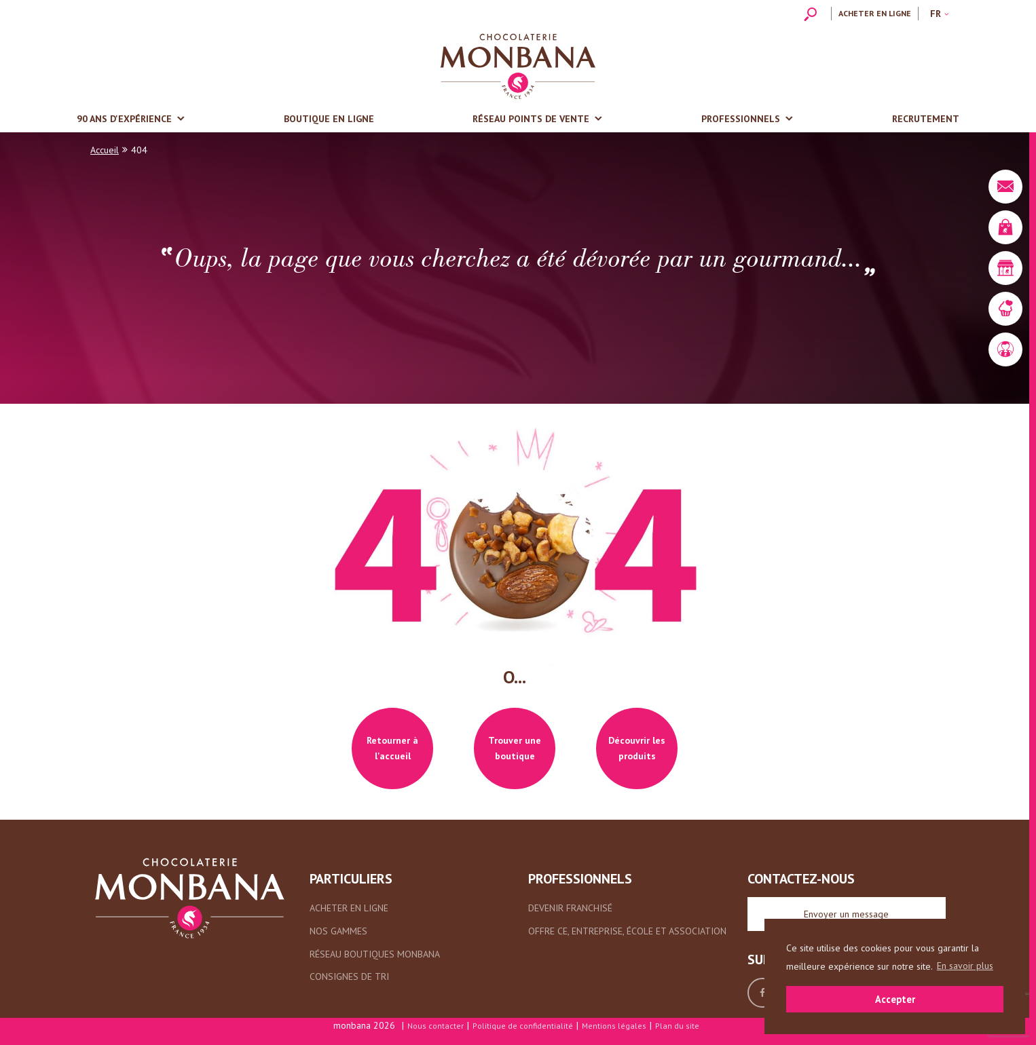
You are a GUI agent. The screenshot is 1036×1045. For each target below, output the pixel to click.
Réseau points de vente (531, 119)
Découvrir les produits (636, 748)
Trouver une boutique (514, 748)
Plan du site (677, 1026)
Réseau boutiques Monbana (375, 954)
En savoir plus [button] (965, 966)
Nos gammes (338, 931)
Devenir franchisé (570, 908)
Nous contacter (435, 1026)
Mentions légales (614, 1026)
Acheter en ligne (874, 13)
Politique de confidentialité (523, 1026)
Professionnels (740, 119)
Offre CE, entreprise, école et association (627, 931)
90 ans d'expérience (124, 119)
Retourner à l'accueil (392, 748)
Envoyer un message (846, 914)
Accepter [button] (895, 999)
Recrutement (925, 119)
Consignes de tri (349, 976)
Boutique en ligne (329, 119)
